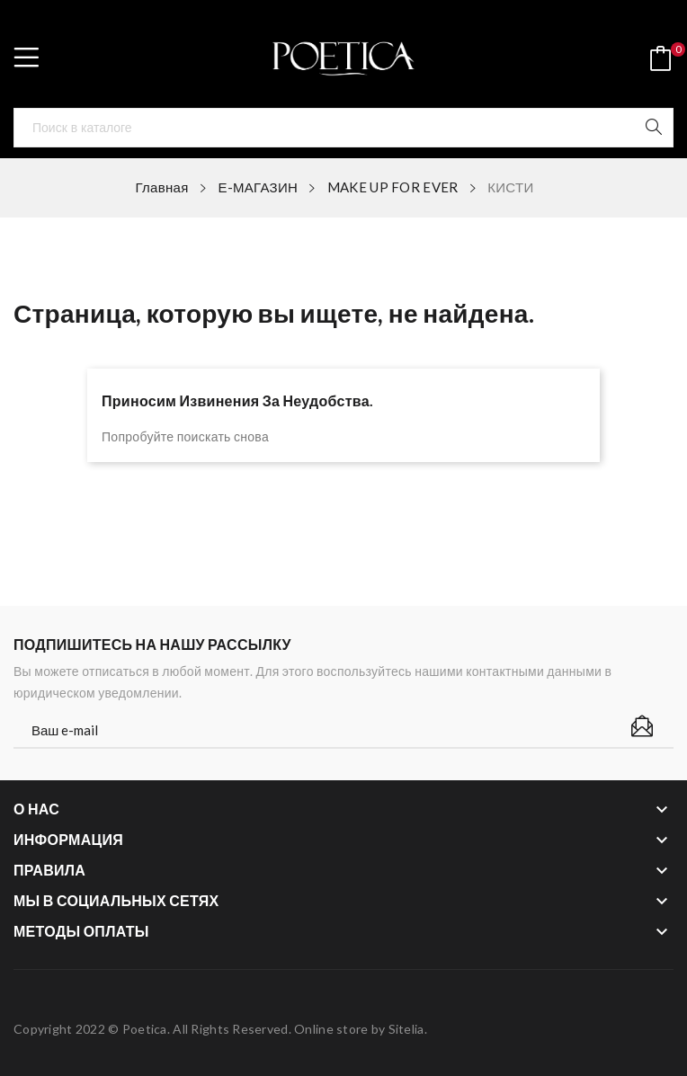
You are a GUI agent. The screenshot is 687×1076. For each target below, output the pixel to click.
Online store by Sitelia (359, 1028)
